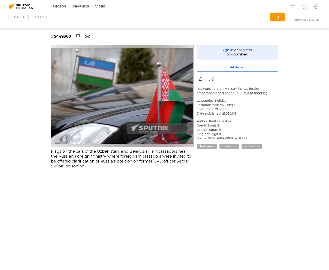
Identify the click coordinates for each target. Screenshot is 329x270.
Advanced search (306, 19)
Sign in (227, 50)
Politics (220, 101)
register (245, 50)
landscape (252, 146)
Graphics (80, 6)
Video (100, 6)
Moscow (218, 105)
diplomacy (207, 146)
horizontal (229, 146)
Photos (59, 6)
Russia (230, 105)
